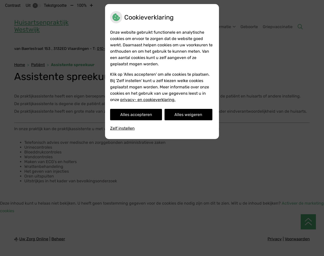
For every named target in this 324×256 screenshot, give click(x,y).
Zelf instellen (122, 128)
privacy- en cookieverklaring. (147, 99)
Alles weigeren (188, 114)
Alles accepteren (136, 114)
